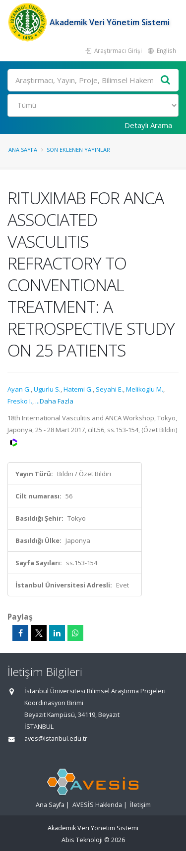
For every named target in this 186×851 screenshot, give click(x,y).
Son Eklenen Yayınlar (78, 149)
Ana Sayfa (22, 149)
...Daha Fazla (54, 401)
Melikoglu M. (144, 389)
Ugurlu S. (47, 389)
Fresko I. (19, 401)
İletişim (140, 805)
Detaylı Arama (148, 125)
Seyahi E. (109, 389)
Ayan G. (19, 389)
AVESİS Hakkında (97, 805)
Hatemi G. (78, 389)
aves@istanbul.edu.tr (55, 738)
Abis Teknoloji (82, 840)
